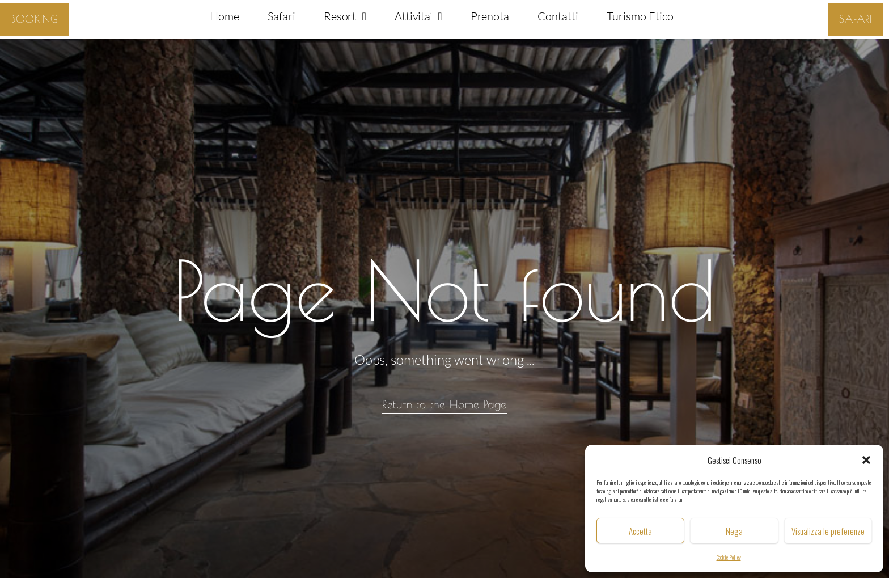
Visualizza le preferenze (828, 531)
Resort (345, 16)
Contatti (557, 16)
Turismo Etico (640, 16)
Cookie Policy (729, 557)
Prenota (490, 16)
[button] (866, 460)
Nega (734, 531)
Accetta (640, 531)
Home (224, 16)
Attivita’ (418, 16)
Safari (281, 16)
